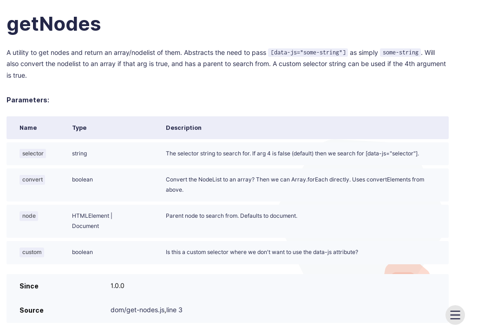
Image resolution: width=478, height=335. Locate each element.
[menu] (455, 315)
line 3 (174, 310)
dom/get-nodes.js (137, 310)
